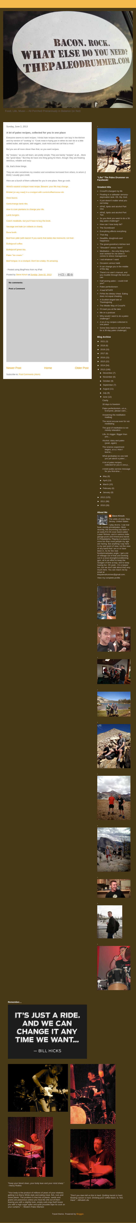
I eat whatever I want (109, 259)
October (107, 381)
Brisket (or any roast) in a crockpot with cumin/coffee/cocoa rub (35, 192)
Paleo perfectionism (109, 287)
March (106, 484)
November (108, 377)
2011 (103, 501)
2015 (103, 361)
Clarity (105, 400)
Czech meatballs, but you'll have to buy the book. (28, 221)
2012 (103, 497)
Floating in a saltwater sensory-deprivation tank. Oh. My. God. (114, 195)
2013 (103, 369)
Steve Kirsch (118, 516)
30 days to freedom (111, 404)
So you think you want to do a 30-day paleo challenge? (115, 219)
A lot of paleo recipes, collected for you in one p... (115, 463)
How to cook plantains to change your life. (25, 209)
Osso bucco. (12, 198)
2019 (103, 345)
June (105, 397)
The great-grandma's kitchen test (115, 244)
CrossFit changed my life (111, 191)
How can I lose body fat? (111, 224)
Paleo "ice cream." (14, 255)
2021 (103, 341)
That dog (104, 235)
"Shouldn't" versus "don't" (111, 247)
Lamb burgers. (13, 215)
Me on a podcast (107, 312)
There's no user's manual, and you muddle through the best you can (115, 274)
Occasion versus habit (110, 263)
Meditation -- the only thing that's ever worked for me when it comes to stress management (114, 253)
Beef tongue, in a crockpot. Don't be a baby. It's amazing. (32, 261)
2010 (103, 505)
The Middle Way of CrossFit (112, 305)
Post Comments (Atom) (29, 374)
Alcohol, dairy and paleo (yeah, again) (113, 441)
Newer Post (13, 368)
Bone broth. (11, 232)
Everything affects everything (113, 231)
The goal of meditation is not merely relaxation (115, 429)
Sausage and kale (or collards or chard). (24, 226)
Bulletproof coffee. (14, 244)
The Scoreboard (107, 228)
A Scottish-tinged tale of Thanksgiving (110, 300)
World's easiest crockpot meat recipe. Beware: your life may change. (37, 186)
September (108, 385)
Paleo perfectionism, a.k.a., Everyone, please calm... (114, 409)
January (107, 492)
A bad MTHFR (106, 290)
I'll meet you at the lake (110, 309)
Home (48, 368)
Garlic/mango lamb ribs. (17, 203)
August (106, 389)
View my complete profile (108, 578)
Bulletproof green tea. (16, 249)
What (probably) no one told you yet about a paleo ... (115, 457)
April (105, 480)
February (107, 488)
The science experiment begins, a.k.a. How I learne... (113, 449)
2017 (103, 353)
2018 (103, 349)
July (105, 393)
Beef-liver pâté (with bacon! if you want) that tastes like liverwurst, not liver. (40, 238)
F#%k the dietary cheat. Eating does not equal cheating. (114, 294)
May (105, 476)
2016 (103, 357)
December (108, 373)
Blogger (80, 1214)
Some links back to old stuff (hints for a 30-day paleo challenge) (115, 329)
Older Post (82, 368)
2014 (103, 365)
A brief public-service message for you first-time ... (116, 470)
